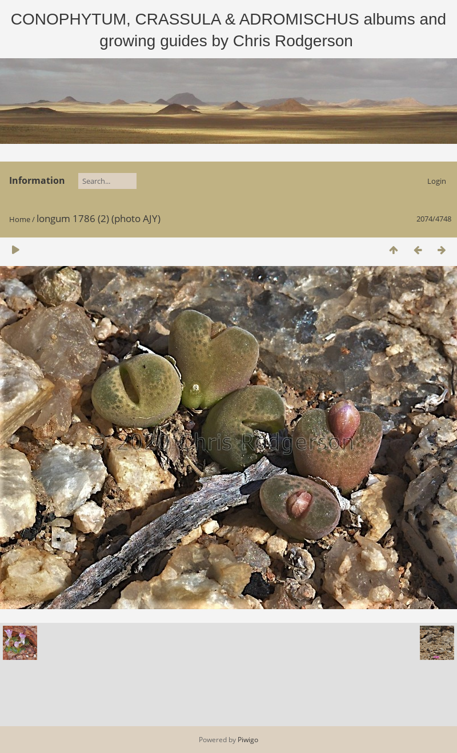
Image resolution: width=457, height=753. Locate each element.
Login (436, 181)
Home (19, 219)
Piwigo (248, 739)
